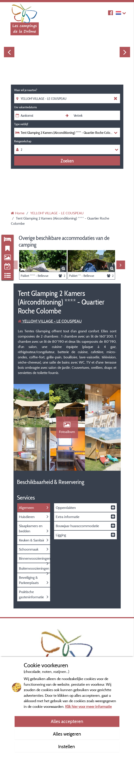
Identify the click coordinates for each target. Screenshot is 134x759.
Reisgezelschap (22, 141)
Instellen (67, 746)
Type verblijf (21, 124)
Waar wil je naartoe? (25, 90)
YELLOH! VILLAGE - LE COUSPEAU (50, 321)
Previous (9, 52)
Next (125, 52)
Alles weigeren (67, 734)
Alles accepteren (67, 721)
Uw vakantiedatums (25, 107)
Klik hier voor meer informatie (88, 706)
